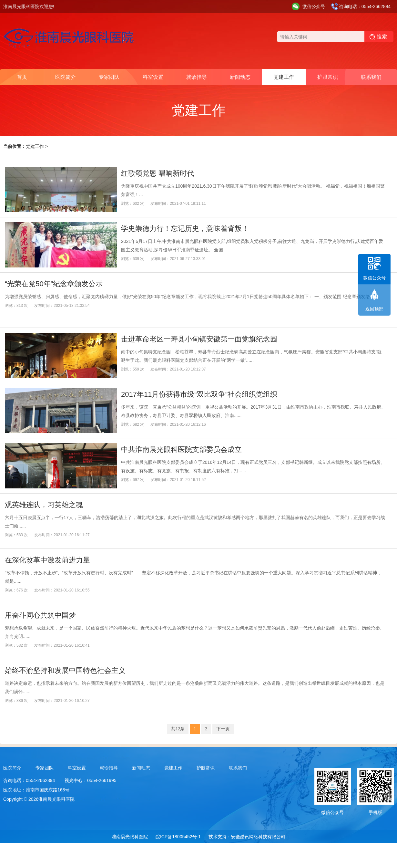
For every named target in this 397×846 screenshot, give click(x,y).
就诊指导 (196, 77)
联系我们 (371, 77)
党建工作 (283, 77)
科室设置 (153, 77)
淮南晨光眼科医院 (130, 836)
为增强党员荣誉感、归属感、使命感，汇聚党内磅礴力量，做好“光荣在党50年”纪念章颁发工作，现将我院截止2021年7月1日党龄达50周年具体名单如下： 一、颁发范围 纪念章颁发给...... (191, 296)
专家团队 (109, 77)
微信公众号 (313, 6)
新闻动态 (240, 77)
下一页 (223, 728)
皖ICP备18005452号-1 (178, 836)
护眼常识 (327, 77)
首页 (22, 77)
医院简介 (65, 77)
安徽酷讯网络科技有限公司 (258, 836)
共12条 (178, 728)
